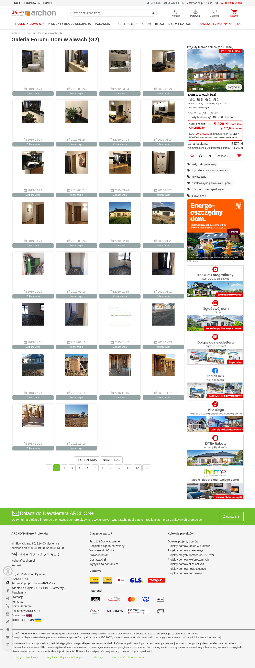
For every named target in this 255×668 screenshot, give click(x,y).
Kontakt (16, 565)
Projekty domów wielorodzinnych (188, 559)
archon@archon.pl (23, 560)
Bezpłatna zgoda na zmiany (106, 546)
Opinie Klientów (21, 606)
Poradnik (103, 23)
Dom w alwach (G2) (202, 94)
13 (146, 467)
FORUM (146, 23)
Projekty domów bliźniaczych (186, 564)
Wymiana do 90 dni (101, 550)
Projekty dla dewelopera (69, 23)
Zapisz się (231, 516)
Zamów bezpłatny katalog (221, 23)
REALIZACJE (126, 23)
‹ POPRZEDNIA (87, 459)
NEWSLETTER (174, 3)
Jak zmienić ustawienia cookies (129, 657)
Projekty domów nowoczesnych (187, 568)
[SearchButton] (153, 13)
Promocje (17, 597)
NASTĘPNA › (111, 459)
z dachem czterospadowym (208, 189)
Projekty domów (28, 23)
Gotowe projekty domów (183, 541)
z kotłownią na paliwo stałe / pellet (212, 183)
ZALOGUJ (154, 3)
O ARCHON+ (19, 579)
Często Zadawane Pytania (28, 574)
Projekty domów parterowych (186, 573)
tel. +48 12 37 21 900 (35, 554)
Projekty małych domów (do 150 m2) (210, 47)
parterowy (210, 164)
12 (137, 467)
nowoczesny (199, 176)
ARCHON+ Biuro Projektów (29, 533)
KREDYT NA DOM (179, 23)
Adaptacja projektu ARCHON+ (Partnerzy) (38, 588)
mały (194, 164)
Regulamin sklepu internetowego (64, 657)
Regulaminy (18, 592)
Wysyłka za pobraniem (103, 564)
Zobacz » (222, 155)
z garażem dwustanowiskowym (210, 170)
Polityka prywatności (26, 657)
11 (128, 467)
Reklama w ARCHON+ (25, 610)
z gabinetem (199, 195)
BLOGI (159, 23)
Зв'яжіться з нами (26, 619)
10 (119, 467)
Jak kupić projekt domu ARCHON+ (33, 583)
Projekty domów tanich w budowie (189, 546)
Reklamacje (97, 657)
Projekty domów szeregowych (186, 550)
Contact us (21, 615)
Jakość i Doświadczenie (104, 541)
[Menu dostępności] (8, 571)
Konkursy (17, 601)
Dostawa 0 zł (97, 559)
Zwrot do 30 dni (99, 555)
